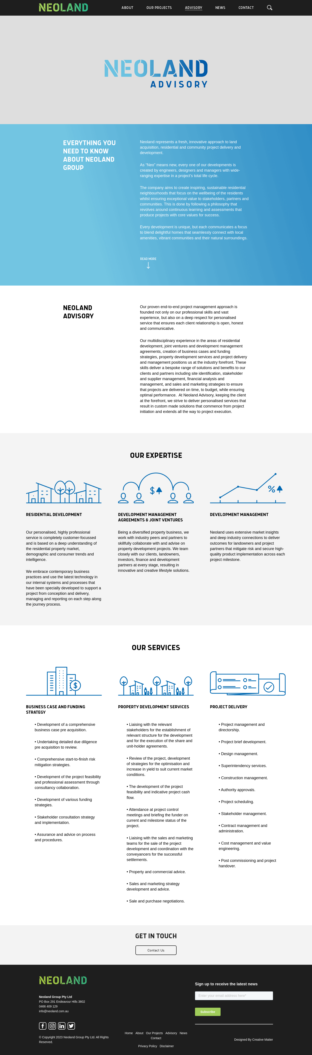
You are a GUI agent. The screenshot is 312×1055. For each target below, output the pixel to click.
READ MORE (148, 259)
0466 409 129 (48, 1006)
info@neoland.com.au (53, 1011)
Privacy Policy (147, 1046)
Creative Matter (262, 1039)
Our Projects (159, 8)
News (220, 8)
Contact (246, 8)
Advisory (193, 8)
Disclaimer (167, 1046)
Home (129, 1033)
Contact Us (156, 950)
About (127, 8)
